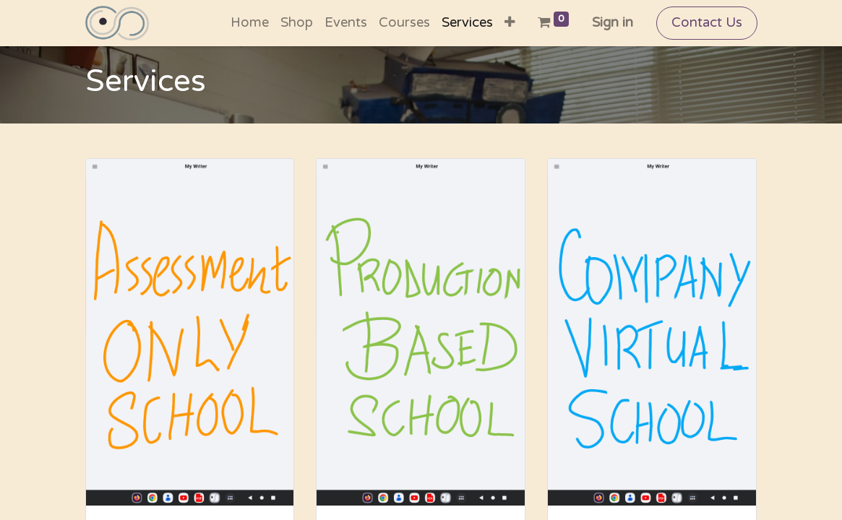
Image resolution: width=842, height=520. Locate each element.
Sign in (612, 22)
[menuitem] (250, 23)
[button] (509, 23)
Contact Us (706, 22)
